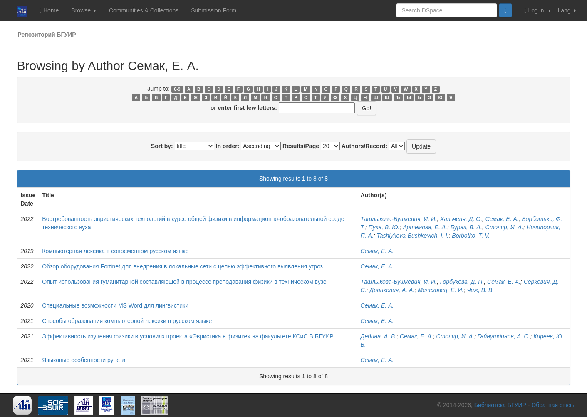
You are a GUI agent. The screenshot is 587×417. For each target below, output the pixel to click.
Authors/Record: (364, 146)
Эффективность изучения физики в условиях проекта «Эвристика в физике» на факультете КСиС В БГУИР (187, 336)
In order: (228, 146)
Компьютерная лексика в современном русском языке (115, 251)
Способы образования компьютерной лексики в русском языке (127, 321)
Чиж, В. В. (480, 290)
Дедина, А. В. (379, 336)
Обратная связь (552, 405)
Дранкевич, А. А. (391, 290)
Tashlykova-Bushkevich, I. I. (413, 235)
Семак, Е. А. (502, 219)
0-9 (177, 89)
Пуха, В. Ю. (384, 227)
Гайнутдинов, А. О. (503, 336)
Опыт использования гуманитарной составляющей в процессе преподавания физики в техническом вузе (184, 281)
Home (49, 10)
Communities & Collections (143, 10)
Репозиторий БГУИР (47, 34)
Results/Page (300, 146)
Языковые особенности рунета (83, 360)
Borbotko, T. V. (471, 235)
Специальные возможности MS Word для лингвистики (115, 305)
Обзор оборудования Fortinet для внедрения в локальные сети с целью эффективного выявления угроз (182, 266)
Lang (566, 10)
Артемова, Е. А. (425, 227)
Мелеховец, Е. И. (440, 290)
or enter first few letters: (244, 107)
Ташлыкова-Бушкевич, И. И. (399, 219)
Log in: (538, 10)
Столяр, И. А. (504, 227)
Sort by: (162, 146)
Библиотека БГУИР (500, 405)
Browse (83, 10)
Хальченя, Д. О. (461, 219)
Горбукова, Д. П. (462, 281)
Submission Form (213, 10)
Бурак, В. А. (466, 227)
